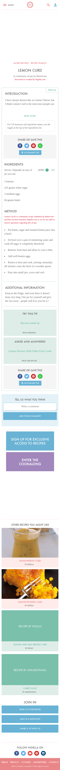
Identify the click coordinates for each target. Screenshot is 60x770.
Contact (54, 762)
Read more (30, 116)
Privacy (14, 762)
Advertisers (40, 762)
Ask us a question (30, 719)
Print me (52, 90)
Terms (4, 762)
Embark (20, 766)
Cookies (26, 762)
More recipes (21, 63)
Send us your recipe (30, 709)
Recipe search (39, 63)
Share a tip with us (30, 728)
